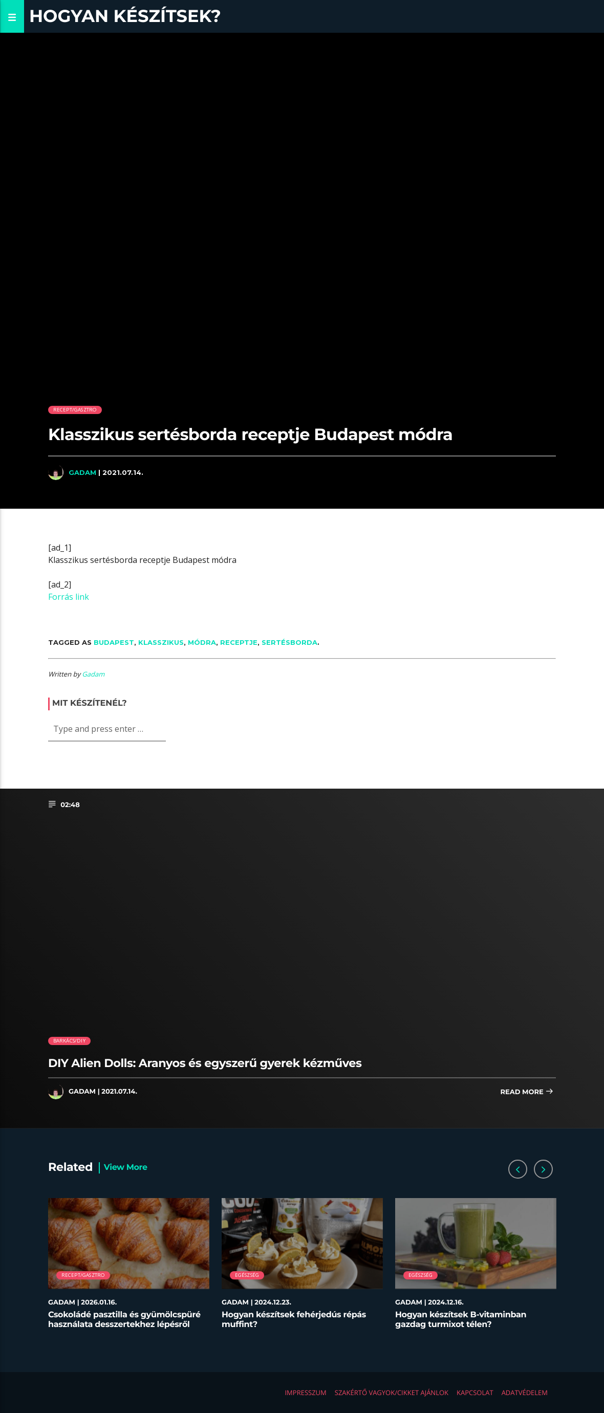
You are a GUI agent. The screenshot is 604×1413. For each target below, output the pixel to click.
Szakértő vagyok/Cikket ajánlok (391, 1392)
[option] (128, 1268)
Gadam (82, 472)
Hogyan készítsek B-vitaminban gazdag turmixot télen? (460, 1320)
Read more (526, 1092)
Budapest (114, 642)
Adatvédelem (525, 1392)
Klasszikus (161, 642)
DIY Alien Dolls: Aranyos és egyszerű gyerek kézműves (204, 1063)
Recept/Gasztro (75, 409)
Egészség (247, 1275)
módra (202, 642)
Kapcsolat (475, 1392)
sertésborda (289, 642)
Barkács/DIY (69, 1040)
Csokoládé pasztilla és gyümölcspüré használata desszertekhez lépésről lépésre (124, 1324)
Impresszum (305, 1392)
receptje (238, 642)
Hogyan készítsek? (125, 16)
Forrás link (68, 596)
